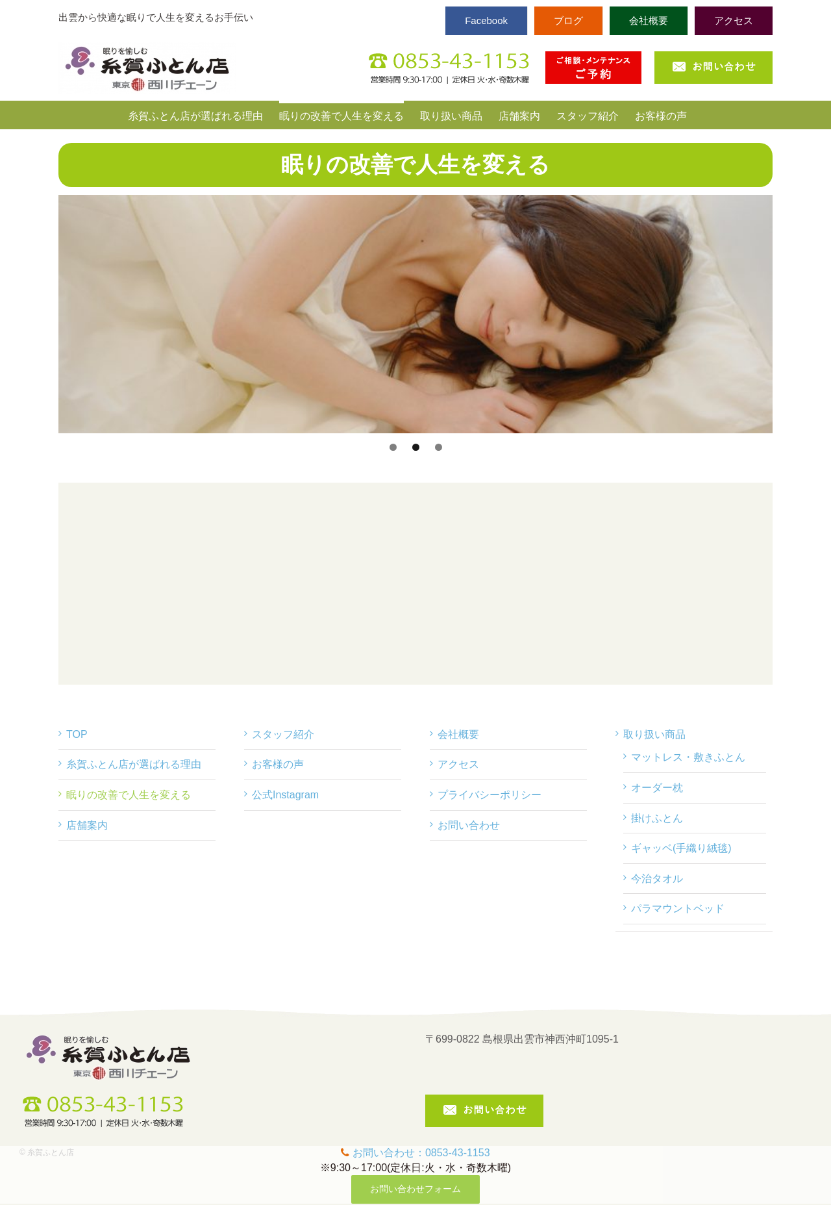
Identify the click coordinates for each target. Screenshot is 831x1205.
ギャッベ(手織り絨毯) (681, 848)
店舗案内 (87, 825)
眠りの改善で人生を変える (128, 794)
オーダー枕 (657, 787)
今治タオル (657, 878)
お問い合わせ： (389, 1152)
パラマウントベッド (678, 908)
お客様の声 (278, 764)
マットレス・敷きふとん (688, 757)
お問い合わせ (469, 825)
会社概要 (458, 734)
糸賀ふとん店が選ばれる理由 (133, 764)
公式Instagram (285, 794)
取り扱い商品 (654, 734)
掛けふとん (657, 818)
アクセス (458, 764)
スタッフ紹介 (283, 734)
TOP (77, 734)
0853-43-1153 (457, 1152)
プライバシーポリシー (489, 794)
